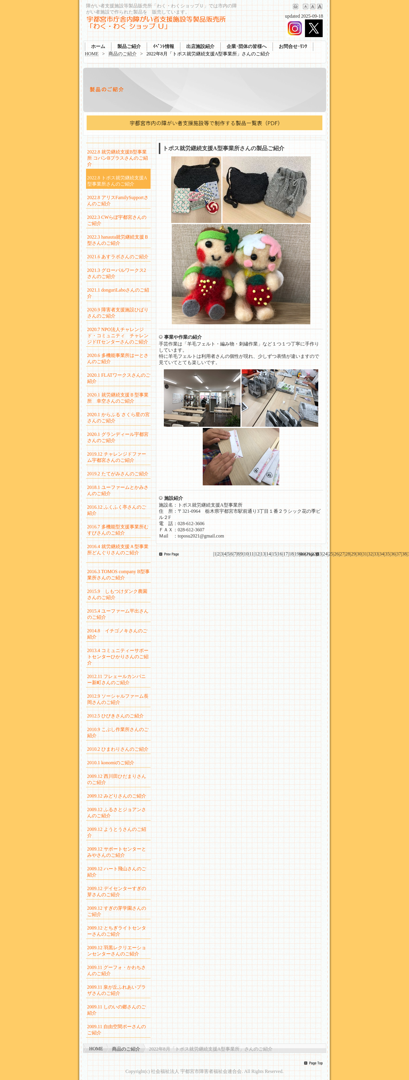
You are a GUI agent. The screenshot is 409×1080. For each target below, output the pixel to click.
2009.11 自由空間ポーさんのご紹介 (116, 1029)
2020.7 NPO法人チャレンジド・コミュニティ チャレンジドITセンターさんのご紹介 (118, 335)
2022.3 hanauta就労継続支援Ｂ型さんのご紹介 (118, 240)
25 (330, 553)
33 (376, 553)
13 (262, 553)
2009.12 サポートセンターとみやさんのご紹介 (116, 852)
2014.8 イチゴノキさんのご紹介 (117, 633)
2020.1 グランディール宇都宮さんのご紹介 (118, 437)
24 (325, 553)
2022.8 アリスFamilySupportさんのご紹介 (118, 200)
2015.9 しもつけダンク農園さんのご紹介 (117, 594)
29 (353, 553)
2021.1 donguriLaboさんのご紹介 (118, 293)
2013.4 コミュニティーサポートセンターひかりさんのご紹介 (118, 656)
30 (359, 553)
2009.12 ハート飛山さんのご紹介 (116, 871)
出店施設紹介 (200, 46)
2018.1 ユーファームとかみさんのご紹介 (118, 490)
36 (393, 553)
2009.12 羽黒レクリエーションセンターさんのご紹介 (116, 950)
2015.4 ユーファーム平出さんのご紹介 (118, 614)
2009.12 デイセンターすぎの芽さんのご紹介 (116, 891)
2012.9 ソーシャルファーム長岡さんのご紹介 (118, 699)
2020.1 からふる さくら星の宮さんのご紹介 (118, 417)
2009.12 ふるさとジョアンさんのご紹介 (116, 812)
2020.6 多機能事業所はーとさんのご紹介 (118, 358)
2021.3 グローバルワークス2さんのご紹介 (116, 273)
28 (347, 553)
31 (364, 553)
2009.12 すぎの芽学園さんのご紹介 (116, 911)
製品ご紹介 (129, 46)
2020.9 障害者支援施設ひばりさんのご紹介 (118, 312)
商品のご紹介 (122, 53)
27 (342, 553)
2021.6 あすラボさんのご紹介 (118, 256)
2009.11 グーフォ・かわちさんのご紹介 (116, 970)
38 (404, 553)
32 (370, 553)
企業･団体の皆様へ (247, 46)
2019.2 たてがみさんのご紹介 (118, 473)
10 (246, 553)
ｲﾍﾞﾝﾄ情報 (163, 46)
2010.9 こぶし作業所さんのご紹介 (118, 732)
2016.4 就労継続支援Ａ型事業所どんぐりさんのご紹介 (118, 549)
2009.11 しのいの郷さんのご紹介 (116, 1010)
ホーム (98, 46)
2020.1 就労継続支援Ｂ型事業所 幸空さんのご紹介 (118, 397)
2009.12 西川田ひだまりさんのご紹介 (116, 779)
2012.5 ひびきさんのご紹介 (115, 715)
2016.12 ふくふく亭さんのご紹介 (116, 510)
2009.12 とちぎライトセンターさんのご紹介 (116, 931)
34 (381, 553)
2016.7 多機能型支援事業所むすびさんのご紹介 (118, 529)
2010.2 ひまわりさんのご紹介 (118, 749)
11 (251, 553)
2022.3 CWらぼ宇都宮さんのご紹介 (117, 220)
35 (387, 553)
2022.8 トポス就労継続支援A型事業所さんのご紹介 (117, 180)
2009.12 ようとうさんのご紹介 (116, 832)
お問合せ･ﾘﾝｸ (293, 46)
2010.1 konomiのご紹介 (111, 762)
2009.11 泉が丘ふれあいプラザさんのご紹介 (116, 990)
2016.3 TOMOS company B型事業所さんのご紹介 (118, 574)
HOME (92, 53)
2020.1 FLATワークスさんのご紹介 (118, 378)
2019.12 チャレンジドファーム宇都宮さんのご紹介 (116, 457)
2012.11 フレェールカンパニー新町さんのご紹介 (116, 679)
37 (398, 553)
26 (336, 553)
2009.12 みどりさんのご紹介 (116, 795)
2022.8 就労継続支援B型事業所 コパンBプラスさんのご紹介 (117, 158)
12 (257, 553)
